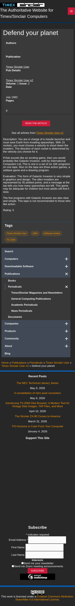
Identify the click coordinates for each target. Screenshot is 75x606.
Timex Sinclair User (17, 66)
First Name (18, 547)
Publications (37, 274)
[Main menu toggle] (71, 11)
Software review (51, 233)
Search (9, 251)
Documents (15, 317)
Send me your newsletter (39, 563)
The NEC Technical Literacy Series (37, 383)
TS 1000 (11, 239)
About (37, 346)
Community (37, 338)
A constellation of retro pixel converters (37, 393)
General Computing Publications (31, 298)
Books (12, 280)
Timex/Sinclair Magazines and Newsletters (37, 292)
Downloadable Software (37, 266)
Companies (37, 323)
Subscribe (37, 570)
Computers (37, 259)
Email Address (18, 539)
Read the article (36, 123)
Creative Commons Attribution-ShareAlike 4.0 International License (44, 598)
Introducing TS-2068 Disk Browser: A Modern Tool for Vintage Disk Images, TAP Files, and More (37, 405)
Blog (7, 353)
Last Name (18, 554)
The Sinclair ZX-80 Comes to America (37, 416)
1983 (35, 233)
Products (37, 331)
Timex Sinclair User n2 (19, 80)
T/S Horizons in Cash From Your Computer (37, 426)
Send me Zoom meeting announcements (38, 566)
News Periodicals (21, 311)
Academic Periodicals (24, 304)
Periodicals (39, 287)
